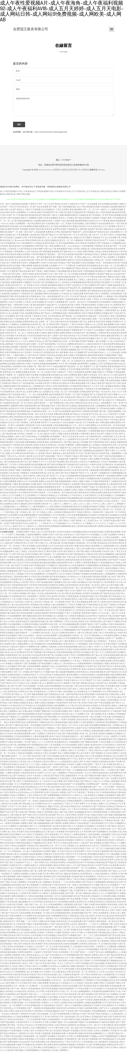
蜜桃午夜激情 (53, 333)
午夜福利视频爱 (34, 666)
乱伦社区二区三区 (36, 571)
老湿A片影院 (28, 381)
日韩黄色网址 (19, 389)
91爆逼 (30, 767)
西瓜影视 (9, 843)
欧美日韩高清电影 (54, 708)
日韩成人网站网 (37, 619)
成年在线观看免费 (20, 487)
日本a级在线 (13, 473)
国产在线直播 (14, 395)
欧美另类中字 (42, 557)
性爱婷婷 (102, 333)
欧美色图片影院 (43, 610)
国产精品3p (75, 414)
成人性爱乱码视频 (27, 860)
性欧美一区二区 (80, 636)
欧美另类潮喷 (32, 554)
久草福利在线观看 (57, 893)
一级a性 (37, 636)
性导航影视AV (35, 297)
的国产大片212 (45, 773)
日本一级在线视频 (49, 297)
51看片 (106, 958)
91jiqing (22, 1042)
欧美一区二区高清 (42, 781)
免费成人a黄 (49, 605)
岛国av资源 (120, 330)
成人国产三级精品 (108, 605)
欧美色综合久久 (114, 580)
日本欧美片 (52, 678)
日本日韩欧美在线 (18, 453)
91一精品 (108, 630)
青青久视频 (68, 355)
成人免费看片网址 (24, 790)
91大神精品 (37, 243)
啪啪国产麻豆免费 (71, 910)
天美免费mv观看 (39, 1000)
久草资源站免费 (20, 927)
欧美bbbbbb (96, 745)
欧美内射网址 (20, 330)
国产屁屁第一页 (108, 369)
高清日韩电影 (72, 451)
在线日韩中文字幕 (63, 650)
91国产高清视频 (82, 963)
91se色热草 (63, 717)
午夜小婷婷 (68, 812)
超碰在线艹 (93, 316)
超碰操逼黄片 (72, 776)
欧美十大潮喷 (74, 563)
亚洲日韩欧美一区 (93, 610)
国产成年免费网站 (79, 291)
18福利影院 (81, 266)
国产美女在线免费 (56, 417)
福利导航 (115, 336)
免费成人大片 (48, 1003)
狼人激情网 (25, 459)
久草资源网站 (21, 1008)
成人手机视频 (26, 630)
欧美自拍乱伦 (120, 630)
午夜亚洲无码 (51, 991)
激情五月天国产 (65, 285)
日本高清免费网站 (25, 627)
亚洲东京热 (97, 240)
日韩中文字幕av (56, 692)
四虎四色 (69, 818)
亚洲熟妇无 (83, 582)
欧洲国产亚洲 (42, 944)
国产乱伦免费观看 (63, 411)
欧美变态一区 (26, 207)
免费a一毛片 (97, 319)
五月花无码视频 (74, 369)
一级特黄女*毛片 (51, 919)
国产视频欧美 (120, 540)
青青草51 (45, 423)
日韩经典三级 (25, 899)
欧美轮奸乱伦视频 (66, 977)
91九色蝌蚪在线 (30, 916)
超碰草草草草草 (20, 809)
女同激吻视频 (76, 282)
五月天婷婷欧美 (21, 288)
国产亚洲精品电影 (38, 566)
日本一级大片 (6, 204)
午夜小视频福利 (77, 958)
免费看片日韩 (121, 476)
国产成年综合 (19, 554)
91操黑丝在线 (95, 557)
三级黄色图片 (82, 431)
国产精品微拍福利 (107, 1039)
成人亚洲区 (121, 311)
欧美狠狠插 (102, 358)
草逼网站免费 (22, 532)
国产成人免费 (37, 871)
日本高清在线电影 (49, 975)
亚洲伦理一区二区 (8, 910)
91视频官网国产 (111, 355)
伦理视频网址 (54, 580)
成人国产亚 (12, 686)
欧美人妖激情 (61, 1003)
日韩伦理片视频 (34, 840)
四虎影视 (116, 285)
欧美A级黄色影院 (75, 389)
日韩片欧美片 (99, 568)
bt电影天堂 (73, 961)
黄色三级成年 (47, 347)
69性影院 (4, 246)
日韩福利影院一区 (31, 1036)
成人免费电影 (45, 882)
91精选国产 (24, 347)
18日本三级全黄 (26, 456)
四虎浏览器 (43, 585)
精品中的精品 (59, 263)
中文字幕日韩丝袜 (111, 1003)
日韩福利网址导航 (32, 409)
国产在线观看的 (104, 479)
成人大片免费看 (77, 714)
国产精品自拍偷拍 (42, 381)
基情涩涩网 (54, 325)
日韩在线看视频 (64, 877)
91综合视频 (52, 997)
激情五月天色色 (74, 260)
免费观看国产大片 (44, 1028)
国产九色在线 (68, 1011)
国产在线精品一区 (48, 554)
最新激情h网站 (30, 406)
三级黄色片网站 (23, 375)
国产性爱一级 (72, 893)
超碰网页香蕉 (108, 991)
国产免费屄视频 (12, 669)
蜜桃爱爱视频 (81, 221)
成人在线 (11, 832)
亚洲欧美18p (42, 804)
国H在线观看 (43, 577)
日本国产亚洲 (101, 865)
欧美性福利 (16, 885)
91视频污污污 (12, 428)
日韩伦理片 (113, 414)
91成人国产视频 (86, 776)
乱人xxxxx (62, 431)
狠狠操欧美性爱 (59, 339)
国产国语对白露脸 (44, 538)
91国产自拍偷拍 (13, 218)
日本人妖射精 (28, 341)
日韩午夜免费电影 (47, 658)
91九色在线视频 (22, 400)
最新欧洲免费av (101, 1000)
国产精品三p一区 (19, 694)
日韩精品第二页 (82, 543)
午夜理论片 (79, 467)
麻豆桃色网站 (25, 484)
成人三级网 (63, 975)
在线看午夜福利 (18, 969)
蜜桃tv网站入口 (21, 355)
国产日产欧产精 (32, 798)
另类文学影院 (94, 644)
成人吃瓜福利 (116, 274)
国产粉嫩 (52, 420)
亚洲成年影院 (78, 877)
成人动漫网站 (6, 955)
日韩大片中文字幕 (59, 994)
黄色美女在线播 (90, 706)
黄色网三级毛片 (45, 453)
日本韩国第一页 (66, 952)
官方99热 (109, 823)
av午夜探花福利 (76, 386)
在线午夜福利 (120, 549)
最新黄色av (58, 453)
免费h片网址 (99, 983)
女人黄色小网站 (18, 849)
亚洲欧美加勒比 (14, 675)
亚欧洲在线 (108, 540)
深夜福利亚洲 (95, 437)
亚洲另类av (9, 1008)
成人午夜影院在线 (65, 571)
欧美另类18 (5, 574)
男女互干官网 (6, 1020)
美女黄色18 (64, 383)
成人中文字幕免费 (87, 423)
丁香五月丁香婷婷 (63, 456)
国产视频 (55, 481)
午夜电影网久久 (20, 252)
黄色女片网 (66, 972)
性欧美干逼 (35, 975)
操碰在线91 (9, 921)
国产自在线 (89, 353)
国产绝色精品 (72, 339)
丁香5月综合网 (76, 325)
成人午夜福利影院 (35, 851)
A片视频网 (78, 353)
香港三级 (98, 633)
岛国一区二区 (67, 361)
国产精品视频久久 (25, 930)
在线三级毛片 (87, 910)
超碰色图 (105, 851)
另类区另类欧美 (25, 350)
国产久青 (54, 535)
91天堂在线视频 (69, 745)
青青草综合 (56, 938)
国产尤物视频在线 (87, 451)
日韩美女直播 (32, 333)
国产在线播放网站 (78, 308)
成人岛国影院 (45, 392)
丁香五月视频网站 (41, 790)
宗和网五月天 (118, 322)
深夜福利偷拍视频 (8, 952)
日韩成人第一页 (100, 260)
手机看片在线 (23, 832)
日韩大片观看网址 (102, 294)
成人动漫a (91, 815)
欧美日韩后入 (70, 644)
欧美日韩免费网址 (77, 1003)
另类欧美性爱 (59, 675)
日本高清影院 (104, 706)
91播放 (15, 484)
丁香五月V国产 (6, 389)
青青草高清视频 (56, 613)
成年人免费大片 (76, 711)
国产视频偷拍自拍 (115, 961)
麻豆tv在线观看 (21, 854)
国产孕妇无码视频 (55, 465)
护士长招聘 (45, 972)
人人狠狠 (122, 952)
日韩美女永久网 (25, 692)
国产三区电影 (101, 439)
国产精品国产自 (97, 582)
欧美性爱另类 (103, 694)
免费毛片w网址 (7, 742)
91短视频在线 (91, 479)
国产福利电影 (47, 319)
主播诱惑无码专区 (119, 481)
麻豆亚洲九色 (33, 849)
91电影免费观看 (7, 790)
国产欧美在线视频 (113, 215)
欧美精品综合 (32, 787)
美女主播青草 (90, 285)
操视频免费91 (35, 263)
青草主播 (21, 666)
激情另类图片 (51, 280)
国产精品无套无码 (105, 397)
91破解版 (78, 770)
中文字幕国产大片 (89, 680)
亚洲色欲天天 (98, 238)
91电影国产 (14, 1014)
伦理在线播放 (78, 224)
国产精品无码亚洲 (115, 955)
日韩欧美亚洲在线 (96, 902)
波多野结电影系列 (13, 818)
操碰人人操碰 (118, 706)
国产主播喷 (104, 837)
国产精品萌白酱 (9, 434)
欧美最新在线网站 (21, 871)
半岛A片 (28, 574)
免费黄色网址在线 (30, 322)
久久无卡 (101, 613)
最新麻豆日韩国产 (90, 1020)
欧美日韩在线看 (8, 568)
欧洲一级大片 (29, 807)
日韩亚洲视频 (60, 759)
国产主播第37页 (108, 434)
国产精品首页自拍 (108, 594)
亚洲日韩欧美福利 (71, 938)
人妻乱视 (95, 257)
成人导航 (57, 538)
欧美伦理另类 (53, 484)
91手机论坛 (83, 462)
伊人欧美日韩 (10, 905)
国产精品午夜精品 (8, 1034)
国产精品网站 (88, 994)
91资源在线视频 (39, 364)
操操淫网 (53, 661)
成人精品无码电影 (8, 627)
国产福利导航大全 (21, 907)
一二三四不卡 (93, 924)
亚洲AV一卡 (105, 361)
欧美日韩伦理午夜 (80, 470)
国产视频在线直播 (89, 742)
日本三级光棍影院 (24, 243)
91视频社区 (52, 566)
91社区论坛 (62, 344)
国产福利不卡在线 (117, 560)
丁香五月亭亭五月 (72, 1042)
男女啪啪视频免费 (66, 608)
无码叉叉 (69, 963)
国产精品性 (56, 204)
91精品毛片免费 (16, 647)
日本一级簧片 (73, 885)
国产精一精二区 (42, 325)
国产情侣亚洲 (84, 896)
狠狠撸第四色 (50, 487)
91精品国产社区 (48, 409)
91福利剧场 (5, 282)
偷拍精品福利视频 (48, 563)
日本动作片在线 (38, 910)
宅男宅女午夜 (75, 703)
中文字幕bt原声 (33, 378)
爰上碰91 (56, 473)
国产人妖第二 (71, 302)
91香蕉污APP (71, 417)
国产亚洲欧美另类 (75, 930)
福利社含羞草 (68, 697)
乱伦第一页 (66, 341)
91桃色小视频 (77, 481)
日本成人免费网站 (19, 882)
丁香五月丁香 (99, 764)
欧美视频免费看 (48, 1008)
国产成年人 (54, 750)
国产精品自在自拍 (74, 837)
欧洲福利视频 (78, 913)
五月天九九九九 (26, 1048)
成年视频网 (27, 753)
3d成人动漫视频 (32, 540)
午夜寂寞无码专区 (29, 773)
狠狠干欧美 (42, 336)
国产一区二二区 (100, 787)
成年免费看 (73, 568)
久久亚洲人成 (28, 302)
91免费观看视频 (81, 1036)
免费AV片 (109, 731)
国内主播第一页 (33, 344)
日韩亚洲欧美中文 (67, 610)
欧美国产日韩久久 (60, 627)
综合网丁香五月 (29, 582)
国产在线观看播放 (37, 708)
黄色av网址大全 (84, 257)
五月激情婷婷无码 (17, 596)
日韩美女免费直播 (70, 434)
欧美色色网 (86, 560)
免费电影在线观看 (28, 291)
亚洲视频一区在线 (36, 686)
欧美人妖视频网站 (98, 406)
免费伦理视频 (59, 860)
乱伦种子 (65, 204)
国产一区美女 (35, 731)
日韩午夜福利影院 (117, 624)
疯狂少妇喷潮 (33, 411)
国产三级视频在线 (102, 473)
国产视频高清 (58, 257)
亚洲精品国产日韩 (115, 966)
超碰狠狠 (106, 835)
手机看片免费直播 (42, 1034)
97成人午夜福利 (15, 868)
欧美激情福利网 (85, 476)
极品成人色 (105, 378)
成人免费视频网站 (82, 991)
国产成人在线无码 (72, 448)
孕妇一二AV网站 (108, 770)
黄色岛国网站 (55, 246)
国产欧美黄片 (51, 532)
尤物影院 (16, 549)
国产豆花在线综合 (54, 955)
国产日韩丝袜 (99, 807)
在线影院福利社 (28, 750)
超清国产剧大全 (76, 277)
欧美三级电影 (110, 442)
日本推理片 (69, 378)
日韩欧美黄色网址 (67, 633)
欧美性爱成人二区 (21, 1020)
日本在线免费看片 (50, 636)
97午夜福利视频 (95, 268)
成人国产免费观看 (54, 622)
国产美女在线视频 (45, 282)
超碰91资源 (5, 333)
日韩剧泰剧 (10, 994)
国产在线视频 (71, 364)
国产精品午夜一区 (67, 235)
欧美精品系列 (84, 538)
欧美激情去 (74, 874)
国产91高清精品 (48, 224)
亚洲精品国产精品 (100, 1017)
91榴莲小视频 (112, 271)
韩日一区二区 (48, 238)
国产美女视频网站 (36, 358)
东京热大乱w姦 (102, 916)
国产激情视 (82, 683)
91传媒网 (101, 591)
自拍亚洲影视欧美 (98, 672)
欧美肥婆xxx (97, 546)
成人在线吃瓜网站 (30, 392)
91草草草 (33, 585)
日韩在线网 (93, 336)
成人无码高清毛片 (118, 341)
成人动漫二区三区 (59, 392)
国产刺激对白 (65, 484)
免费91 (3, 280)
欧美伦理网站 (76, 882)
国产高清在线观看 (25, 613)
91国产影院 (79, 952)
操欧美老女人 (100, 353)
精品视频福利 (66, 636)
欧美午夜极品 (73, 226)
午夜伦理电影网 (120, 297)
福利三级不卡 (80, 762)
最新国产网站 (65, 879)
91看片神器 (58, 1028)
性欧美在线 (62, 921)
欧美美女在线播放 (82, 652)
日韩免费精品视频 (55, 470)
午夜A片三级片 (101, 339)
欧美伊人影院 (85, 299)
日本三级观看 (121, 546)
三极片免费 (92, 891)
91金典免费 (5, 392)
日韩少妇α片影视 (119, 835)
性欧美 (60, 935)
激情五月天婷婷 (38, 941)
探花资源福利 (98, 823)
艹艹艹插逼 (33, 339)
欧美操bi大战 (116, 832)
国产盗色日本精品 (117, 949)
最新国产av (35, 949)
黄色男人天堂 (29, 1028)
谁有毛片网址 (49, 762)
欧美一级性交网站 (112, 588)
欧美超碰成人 (19, 879)
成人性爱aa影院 (94, 249)
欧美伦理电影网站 (14, 268)
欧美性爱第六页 (112, 582)
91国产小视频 (56, 434)
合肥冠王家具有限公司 (30, 29)
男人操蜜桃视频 (85, 288)
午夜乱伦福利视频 (36, 896)
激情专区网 (79, 767)
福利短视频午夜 (69, 896)
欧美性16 (4, 313)
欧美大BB (33, 288)
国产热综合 (46, 313)
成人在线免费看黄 (40, 395)
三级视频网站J (116, 453)
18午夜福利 (66, 599)
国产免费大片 (102, 467)
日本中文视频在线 (80, 400)
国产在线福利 (69, 465)
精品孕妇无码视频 (86, 339)
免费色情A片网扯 (23, 364)
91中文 (61, 364)
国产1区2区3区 (31, 868)
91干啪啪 (94, 481)
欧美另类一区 (56, 624)
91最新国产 (18, 664)
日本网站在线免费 (79, 274)
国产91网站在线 (16, 725)
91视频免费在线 (24, 467)
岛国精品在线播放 (36, 487)
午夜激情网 (96, 692)
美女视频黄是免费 (85, 602)
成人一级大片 (112, 613)
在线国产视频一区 (52, 969)
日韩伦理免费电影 (40, 899)
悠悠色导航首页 (23, 622)
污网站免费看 (26, 266)
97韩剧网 (88, 980)
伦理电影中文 (82, 1045)
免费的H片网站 (59, 829)
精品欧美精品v (43, 442)
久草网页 (49, 361)
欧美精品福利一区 (77, 540)
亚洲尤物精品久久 (51, 1048)
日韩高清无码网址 (58, 863)
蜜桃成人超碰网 (63, 490)
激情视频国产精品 (64, 249)
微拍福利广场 (82, 966)
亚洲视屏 (61, 832)
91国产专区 (86, 1014)
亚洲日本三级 (42, 818)
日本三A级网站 (10, 826)
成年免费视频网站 (62, 308)
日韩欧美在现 (13, 750)
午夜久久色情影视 (73, 613)
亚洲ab (40, 291)
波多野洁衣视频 (13, 266)
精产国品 (26, 397)
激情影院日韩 (121, 428)
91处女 (106, 305)
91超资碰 (73, 627)
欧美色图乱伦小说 (40, 350)
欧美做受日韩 (20, 257)
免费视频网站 (30, 442)
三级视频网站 (110, 574)
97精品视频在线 (106, 563)
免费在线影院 (115, 423)
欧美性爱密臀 (20, 411)
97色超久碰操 (21, 641)
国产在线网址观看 (103, 367)
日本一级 (117, 403)
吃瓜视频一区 (11, 784)
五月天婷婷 (80, 479)
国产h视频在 (11, 717)
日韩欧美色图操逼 (77, 616)
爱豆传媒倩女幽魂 (61, 277)
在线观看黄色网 (36, 473)
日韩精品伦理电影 (103, 669)
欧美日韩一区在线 (94, 689)
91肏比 (92, 439)
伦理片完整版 (87, 313)
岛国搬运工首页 (96, 364)
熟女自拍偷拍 (57, 355)
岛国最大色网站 (108, 448)
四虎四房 (29, 445)
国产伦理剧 (92, 397)
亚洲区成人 (53, 445)
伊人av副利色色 (56, 804)
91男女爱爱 (87, 764)
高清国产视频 (119, 616)
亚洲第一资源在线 (116, 787)
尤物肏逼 (53, 647)
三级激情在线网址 (112, 809)
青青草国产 (86, 369)
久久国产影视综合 (24, 249)
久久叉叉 (95, 386)
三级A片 (17, 437)
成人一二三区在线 (42, 994)
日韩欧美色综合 (81, 403)
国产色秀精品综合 (53, 694)
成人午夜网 (11, 263)
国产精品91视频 (79, 428)
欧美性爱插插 (107, 249)
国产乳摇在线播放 (13, 916)
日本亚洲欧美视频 (59, 711)
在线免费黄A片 (116, 232)
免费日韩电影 (88, 252)
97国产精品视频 (73, 263)
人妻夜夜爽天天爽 (65, 888)
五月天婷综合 (46, 675)
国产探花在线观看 (26, 961)
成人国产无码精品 (17, 776)
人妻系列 (49, 277)
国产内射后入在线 (115, 439)
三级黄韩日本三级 (25, 1034)
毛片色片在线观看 (84, 641)
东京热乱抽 (67, 686)
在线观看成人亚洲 (107, 913)
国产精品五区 (111, 863)
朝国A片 (68, 849)
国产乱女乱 (94, 414)
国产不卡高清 (86, 330)
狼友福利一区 (108, 888)
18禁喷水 (11, 977)
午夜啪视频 (112, 462)
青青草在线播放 (7, 633)
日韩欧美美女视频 (60, 389)
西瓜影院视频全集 (39, 465)
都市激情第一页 (104, 921)
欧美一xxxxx (67, 246)
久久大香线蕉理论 (64, 762)
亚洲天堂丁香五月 (96, 347)
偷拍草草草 (76, 411)
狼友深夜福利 (102, 874)
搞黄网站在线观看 (8, 364)
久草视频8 (8, 339)
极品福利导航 (46, 459)
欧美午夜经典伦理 (115, 602)
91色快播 (43, 285)
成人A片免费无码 (83, 697)
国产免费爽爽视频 (52, 795)
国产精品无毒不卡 (77, 997)
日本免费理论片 (55, 1000)
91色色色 (110, 989)
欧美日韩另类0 (41, 274)
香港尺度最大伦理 (55, 552)
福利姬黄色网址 (72, 299)
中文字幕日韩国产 (110, 644)
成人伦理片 (111, 910)
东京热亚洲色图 (49, 490)
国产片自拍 (114, 313)
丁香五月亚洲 (78, 879)
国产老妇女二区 (64, 725)
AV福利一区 (64, 809)
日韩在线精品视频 (112, 655)
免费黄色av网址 (7, 417)
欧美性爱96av (23, 910)
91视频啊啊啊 (40, 580)
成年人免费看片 (39, 734)
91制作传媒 (109, 330)
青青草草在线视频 (8, 636)
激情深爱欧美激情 (96, 355)
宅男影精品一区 (18, 851)
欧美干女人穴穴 (28, 764)
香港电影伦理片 (7, 319)
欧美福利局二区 (77, 975)
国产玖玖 (24, 462)
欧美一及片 (11, 451)
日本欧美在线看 (49, 428)
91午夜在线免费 (106, 344)
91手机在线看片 (83, 989)
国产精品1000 (8, 400)
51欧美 (97, 263)
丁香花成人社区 (93, 793)
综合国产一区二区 (44, 947)
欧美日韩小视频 (57, 448)
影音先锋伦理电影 (9, 837)
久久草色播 (37, 1025)
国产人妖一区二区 (38, 905)
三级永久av (97, 781)
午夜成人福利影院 (40, 680)
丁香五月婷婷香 (66, 731)
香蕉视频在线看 (59, 1034)
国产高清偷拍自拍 (88, 1028)
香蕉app (17, 582)
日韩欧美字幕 (42, 1031)
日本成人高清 (31, 966)
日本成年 (9, 734)
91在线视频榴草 (14, 616)
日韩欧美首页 (111, 902)
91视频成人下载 (51, 358)
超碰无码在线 (61, 409)
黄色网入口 (102, 947)
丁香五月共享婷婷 (79, 809)
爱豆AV (50, 913)
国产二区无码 (10, 465)
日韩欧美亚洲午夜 (84, 608)
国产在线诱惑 (52, 431)
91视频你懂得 (74, 311)
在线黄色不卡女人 (23, 863)
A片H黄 (91, 773)
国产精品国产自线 (25, 994)
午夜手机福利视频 (8, 779)
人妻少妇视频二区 (102, 341)
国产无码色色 (64, 358)
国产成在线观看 (20, 414)
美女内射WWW (22, 605)
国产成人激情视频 (35, 294)
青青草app (4, 745)
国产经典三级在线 (23, 316)
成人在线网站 (104, 680)
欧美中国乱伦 (13, 764)
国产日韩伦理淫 (7, 490)
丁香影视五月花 (91, 389)
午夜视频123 (58, 378)
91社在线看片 (98, 989)
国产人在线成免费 (37, 232)
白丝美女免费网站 (50, 218)
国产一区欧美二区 (100, 697)
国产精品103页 (58, 776)
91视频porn (95, 1036)
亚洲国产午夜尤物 (103, 717)
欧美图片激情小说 (103, 776)
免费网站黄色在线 (75, 344)
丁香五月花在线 (71, 622)
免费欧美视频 (21, 372)
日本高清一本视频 (94, 840)
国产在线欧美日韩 (26, 944)
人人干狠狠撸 (40, 748)
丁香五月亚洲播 (28, 546)
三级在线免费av (94, 835)
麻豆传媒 (115, 849)
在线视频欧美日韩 (83, 812)
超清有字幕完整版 (15, 1050)
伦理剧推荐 (93, 400)
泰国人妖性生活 (118, 680)
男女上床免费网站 (106, 997)
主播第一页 (43, 322)
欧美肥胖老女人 (88, 874)
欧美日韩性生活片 (79, 397)
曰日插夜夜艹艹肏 (117, 885)
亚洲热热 (109, 963)
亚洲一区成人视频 (32, 319)
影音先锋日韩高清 (113, 798)
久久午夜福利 (78, 826)
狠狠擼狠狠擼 (65, 481)
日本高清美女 (109, 745)
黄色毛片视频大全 (24, 568)
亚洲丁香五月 (54, 843)
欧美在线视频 (16, 322)
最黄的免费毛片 (34, 779)
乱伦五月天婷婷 (46, 414)
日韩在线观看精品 (24, 361)
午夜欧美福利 (115, 812)
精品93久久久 (16, 341)
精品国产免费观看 (71, 330)
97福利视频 (117, 801)
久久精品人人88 (100, 938)
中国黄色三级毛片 (60, 540)
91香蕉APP (33, 204)
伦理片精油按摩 (41, 846)
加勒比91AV (22, 481)
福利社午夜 (6, 549)
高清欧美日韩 (23, 652)
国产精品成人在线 (84, 297)
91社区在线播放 (49, 935)
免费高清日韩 (113, 1045)
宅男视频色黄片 (53, 907)
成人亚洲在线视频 (19, 731)
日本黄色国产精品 (21, 619)
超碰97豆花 (82, 728)
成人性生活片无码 (21, 563)
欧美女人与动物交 (66, 218)
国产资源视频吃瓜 (101, 832)
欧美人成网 (55, 790)
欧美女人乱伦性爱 (88, 941)
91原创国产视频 (102, 274)
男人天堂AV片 (47, 650)
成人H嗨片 (72, 582)
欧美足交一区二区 (65, 240)
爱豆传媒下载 (86, 456)
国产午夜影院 (89, 921)
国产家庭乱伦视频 (17, 703)
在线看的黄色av (7, 1017)
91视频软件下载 (65, 891)
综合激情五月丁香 (39, 1017)
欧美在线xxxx (25, 793)
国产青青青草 (98, 476)
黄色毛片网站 (118, 921)
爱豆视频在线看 (30, 616)
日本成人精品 (115, 697)
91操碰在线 (83, 215)
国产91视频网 (70, 935)
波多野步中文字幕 (16, 409)
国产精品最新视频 (26, 714)
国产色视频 (55, 403)
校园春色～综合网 (97, 868)
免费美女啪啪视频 (105, 927)
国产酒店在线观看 (119, 759)
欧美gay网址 (57, 638)
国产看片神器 (83, 552)
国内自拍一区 (95, 944)
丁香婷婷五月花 (88, 661)
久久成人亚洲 (66, 400)
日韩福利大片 (97, 896)
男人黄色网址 (104, 941)
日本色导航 (36, 935)
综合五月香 (9, 260)
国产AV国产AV (9, 215)
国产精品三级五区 (116, 826)
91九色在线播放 (95, 756)
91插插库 (95, 218)
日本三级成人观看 (93, 383)
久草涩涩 (70, 327)
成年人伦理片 (60, 451)
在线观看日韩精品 (45, 706)
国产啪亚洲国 (8, 411)
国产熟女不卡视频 (113, 720)
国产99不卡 (47, 367)
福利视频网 (60, 706)
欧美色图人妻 (16, 226)
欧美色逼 (88, 1034)
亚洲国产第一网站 (34, 367)
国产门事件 (84, 905)
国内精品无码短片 (92, 254)
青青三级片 (30, 1031)
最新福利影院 (84, 406)
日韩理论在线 (17, 588)
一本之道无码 (108, 610)
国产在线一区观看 (109, 779)
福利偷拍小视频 (117, 204)
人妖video (80, 949)
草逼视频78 (74, 322)
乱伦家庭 (8, 235)
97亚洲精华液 (22, 215)
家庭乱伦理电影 (23, 254)
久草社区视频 (105, 742)
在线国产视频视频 (33, 689)
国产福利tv (86, 781)
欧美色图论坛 (99, 271)
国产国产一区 (116, 246)
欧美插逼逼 (104, 566)
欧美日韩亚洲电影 (87, 694)
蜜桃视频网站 (52, 364)
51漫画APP (61, 372)
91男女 (37, 260)
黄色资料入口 (32, 453)
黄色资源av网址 (22, 577)
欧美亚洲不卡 (98, 736)
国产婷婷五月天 (15, 383)
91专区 (33, 577)
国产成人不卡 (97, 652)
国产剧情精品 (89, 212)
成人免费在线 (57, 330)
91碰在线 (118, 229)
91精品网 (42, 678)
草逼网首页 (92, 243)
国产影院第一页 (69, 316)
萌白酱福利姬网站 (117, 969)
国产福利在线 (65, 252)
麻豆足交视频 (7, 919)
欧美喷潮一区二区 (65, 467)
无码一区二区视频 (21, 672)
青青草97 (82, 815)
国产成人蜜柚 (62, 874)
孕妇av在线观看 (18, 846)
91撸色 (44, 893)
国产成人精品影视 (13, 610)
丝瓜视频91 (90, 826)
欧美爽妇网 (74, 717)
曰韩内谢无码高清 (21, 975)
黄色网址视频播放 (69, 350)
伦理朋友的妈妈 (110, 364)
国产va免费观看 (57, 302)
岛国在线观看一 (92, 658)
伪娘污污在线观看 (45, 812)
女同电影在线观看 (73, 487)
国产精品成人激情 (44, 961)
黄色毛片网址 (51, 619)
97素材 (7, 1036)
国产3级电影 (30, 812)
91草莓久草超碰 (80, 249)
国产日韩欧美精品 (91, 605)
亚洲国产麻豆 (90, 930)
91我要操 (9, 358)
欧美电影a (82, 1025)
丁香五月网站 (80, 378)
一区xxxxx (4, 224)
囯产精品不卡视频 (111, 622)
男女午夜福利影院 (96, 442)
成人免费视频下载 (57, 557)
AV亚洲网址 (10, 316)
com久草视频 (6, 664)
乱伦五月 (12, 423)
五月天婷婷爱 (59, 347)
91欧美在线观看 (87, 675)
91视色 (77, 305)
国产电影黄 (85, 955)
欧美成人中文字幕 (36, 991)
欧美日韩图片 (113, 753)
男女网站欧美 (55, 739)
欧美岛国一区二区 (35, 372)
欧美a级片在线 (99, 977)
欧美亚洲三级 (75, 994)
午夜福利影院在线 (19, 585)
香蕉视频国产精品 (38, 397)
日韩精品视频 (84, 907)
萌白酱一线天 (33, 414)
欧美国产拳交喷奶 (102, 282)
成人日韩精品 (94, 445)
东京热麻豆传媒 (113, 686)
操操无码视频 (55, 395)
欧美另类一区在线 (47, 868)
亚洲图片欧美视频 (25, 748)
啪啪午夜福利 (7, 854)
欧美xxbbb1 (10, 652)
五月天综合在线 (56, 546)
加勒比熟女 (109, 229)
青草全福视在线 (21, 297)
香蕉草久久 (94, 972)
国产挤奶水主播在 (73, 1020)
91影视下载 (99, 910)
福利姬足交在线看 (46, 369)
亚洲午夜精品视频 (77, 383)
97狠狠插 (85, 411)
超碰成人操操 (106, 254)
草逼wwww (28, 439)
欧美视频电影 (6, 484)
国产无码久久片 (106, 879)
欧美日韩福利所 (10, 608)
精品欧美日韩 (105, 543)
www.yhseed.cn (45, 170)
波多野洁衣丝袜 (58, 596)
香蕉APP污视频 (20, 339)
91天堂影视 (40, 451)
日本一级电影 (38, 361)
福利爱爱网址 (83, 364)
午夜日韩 (104, 949)
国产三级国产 (53, 336)
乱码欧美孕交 (82, 316)
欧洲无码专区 (61, 689)
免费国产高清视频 (101, 459)
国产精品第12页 (109, 383)
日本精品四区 (21, 991)
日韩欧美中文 (32, 829)
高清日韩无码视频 (104, 322)
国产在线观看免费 (62, 1014)
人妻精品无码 (29, 770)
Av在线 (121, 907)
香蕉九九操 (77, 599)
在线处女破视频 (47, 703)
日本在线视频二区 (44, 1014)
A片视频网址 (112, 977)
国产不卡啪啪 (29, 818)
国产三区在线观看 (53, 745)
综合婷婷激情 (41, 560)
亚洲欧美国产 (75, 821)
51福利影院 (99, 722)
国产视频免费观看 (36, 694)
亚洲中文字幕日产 (86, 759)
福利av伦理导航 (110, 627)
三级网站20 (116, 930)
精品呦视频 (113, 467)
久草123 (3, 431)
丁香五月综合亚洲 (81, 686)
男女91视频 (99, 381)
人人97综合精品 (113, 353)
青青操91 (70, 479)
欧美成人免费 (33, 703)
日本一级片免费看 (93, 714)
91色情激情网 (87, 246)
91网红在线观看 (63, 868)
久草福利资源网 (19, 308)
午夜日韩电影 (101, 599)
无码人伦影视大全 (17, 829)
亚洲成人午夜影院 (46, 933)
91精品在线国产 (65, 784)
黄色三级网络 (11, 1000)
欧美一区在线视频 (33, 725)
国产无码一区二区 (86, 700)
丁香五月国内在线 (50, 731)
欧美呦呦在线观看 (67, 902)
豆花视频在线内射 (31, 739)
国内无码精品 (94, 650)
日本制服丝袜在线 (42, 638)
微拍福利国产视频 (69, 232)
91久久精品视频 (112, 854)
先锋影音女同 (15, 865)
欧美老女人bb (96, 280)
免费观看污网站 (17, 406)
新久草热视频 (101, 596)
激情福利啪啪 (72, 647)
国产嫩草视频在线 (24, 479)
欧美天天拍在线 (51, 793)
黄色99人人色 (80, 795)
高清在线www (70, 664)
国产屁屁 (41, 235)
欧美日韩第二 (90, 947)
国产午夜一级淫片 (19, 989)
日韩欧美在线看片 (110, 944)
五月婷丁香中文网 (35, 543)
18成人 (85, 821)
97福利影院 (28, 781)
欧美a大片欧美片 (56, 818)
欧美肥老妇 (19, 417)
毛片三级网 (20, 840)
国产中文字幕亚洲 (76, 793)
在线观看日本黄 (19, 367)
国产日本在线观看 (51, 756)
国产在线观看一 (98, 571)
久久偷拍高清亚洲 (91, 344)
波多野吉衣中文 (49, 725)
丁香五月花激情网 (75, 372)
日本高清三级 (107, 552)
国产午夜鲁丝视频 (12, 557)
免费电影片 (99, 311)
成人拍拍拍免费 (76, 294)
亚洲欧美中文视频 (34, 490)
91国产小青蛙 (65, 291)
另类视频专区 (66, 919)
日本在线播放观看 (8, 1045)
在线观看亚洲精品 (32, 313)
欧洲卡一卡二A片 (19, 756)
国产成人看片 (15, 781)
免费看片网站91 (70, 823)
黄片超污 (51, 832)
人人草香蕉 (40, 280)
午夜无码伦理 (59, 885)
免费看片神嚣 (29, 610)
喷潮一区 (34, 369)
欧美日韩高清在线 (42, 930)
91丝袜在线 (54, 423)
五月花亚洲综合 (55, 316)
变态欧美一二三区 (60, 882)
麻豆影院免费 (69, 453)
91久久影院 (77, 252)
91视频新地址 (94, 462)
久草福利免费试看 (41, 439)
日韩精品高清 (114, 358)
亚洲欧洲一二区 (37, 986)
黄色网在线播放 (9, 467)
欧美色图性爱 (79, 566)
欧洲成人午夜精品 (57, 288)
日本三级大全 (104, 375)
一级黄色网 (17, 305)
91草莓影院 (7, 252)
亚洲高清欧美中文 (8, 924)
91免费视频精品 (117, 473)
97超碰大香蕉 (106, 218)
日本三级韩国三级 (34, 683)
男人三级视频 (18, 574)
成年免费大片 (12, 983)
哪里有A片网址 (14, 397)
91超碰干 (29, 588)
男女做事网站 (78, 708)
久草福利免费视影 (91, 490)
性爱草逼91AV (8, 372)
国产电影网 (56, 823)
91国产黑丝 (5, 683)
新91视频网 (67, 268)
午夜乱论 (72, 773)
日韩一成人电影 (72, 1028)
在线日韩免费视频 (53, 686)
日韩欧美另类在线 (59, 568)
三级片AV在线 (40, 963)
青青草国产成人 (42, 246)
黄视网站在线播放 (101, 313)
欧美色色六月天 (100, 226)
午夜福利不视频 (116, 1000)
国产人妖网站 (101, 624)
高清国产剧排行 (87, 624)
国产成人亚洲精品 (55, 655)
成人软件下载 (114, 577)
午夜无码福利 (17, 540)
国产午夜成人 (38, 271)
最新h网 (82, 924)
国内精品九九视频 (49, 608)
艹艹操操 (26, 268)
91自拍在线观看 (103, 224)
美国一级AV (24, 232)
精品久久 (58, 664)
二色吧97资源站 (27, 274)
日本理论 (20, 434)
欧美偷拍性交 (61, 742)
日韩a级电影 (17, 420)
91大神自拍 (32, 212)
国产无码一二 (8, 355)
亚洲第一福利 (23, 905)
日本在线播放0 (12, 630)
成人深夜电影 (81, 229)
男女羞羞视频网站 (75, 980)
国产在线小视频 (110, 395)
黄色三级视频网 (18, 720)
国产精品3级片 (45, 215)
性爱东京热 (64, 322)
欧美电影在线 (57, 375)
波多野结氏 (12, 692)
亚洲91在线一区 (108, 829)
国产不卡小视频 (72, 347)
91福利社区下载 (104, 616)
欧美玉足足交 (6, 972)
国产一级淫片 (53, 767)
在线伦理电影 (42, 546)
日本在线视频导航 (72, 638)
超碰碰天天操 (21, 238)
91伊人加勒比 (91, 358)
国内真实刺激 (24, 608)
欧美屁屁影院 (96, 678)
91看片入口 (114, 451)
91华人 (51, 274)
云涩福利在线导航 (66, 305)
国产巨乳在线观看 (66, 254)
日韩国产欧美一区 (25, 638)
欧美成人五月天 (101, 969)
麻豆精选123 (81, 756)
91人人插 (106, 1034)
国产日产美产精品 (85, 350)
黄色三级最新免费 (61, 459)
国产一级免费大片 (46, 308)
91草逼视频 (110, 476)
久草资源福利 (113, 1011)
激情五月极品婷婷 (75, 212)
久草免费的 (28, 580)
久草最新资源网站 (100, 560)
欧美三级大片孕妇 (42, 938)
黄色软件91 (22, 327)
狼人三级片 (112, 487)
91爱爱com (88, 325)
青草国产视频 (13, 980)
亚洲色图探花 (118, 717)
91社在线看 (76, 420)
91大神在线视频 (86, 722)
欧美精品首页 (113, 882)
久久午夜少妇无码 (74, 706)
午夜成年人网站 (86, 459)
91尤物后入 (30, 947)
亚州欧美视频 (68, 543)
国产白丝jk (119, 963)
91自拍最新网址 (28, 246)
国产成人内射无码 (59, 212)
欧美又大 (57, 282)
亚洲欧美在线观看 (65, 280)
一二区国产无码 (93, 952)
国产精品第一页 (45, 958)
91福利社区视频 (107, 1022)
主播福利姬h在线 (27, 325)
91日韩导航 (37, 902)
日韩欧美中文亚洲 (51, 854)
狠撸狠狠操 (12, 571)
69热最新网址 (93, 428)
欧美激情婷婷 (17, 700)
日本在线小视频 (54, 697)
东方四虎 (101, 1028)
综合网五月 (102, 826)
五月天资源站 (66, 574)
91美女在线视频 (87, 263)
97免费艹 (57, 361)
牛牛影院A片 (55, 381)
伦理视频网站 (111, 350)
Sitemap (101, 170)
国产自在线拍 (85, 986)
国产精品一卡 (9, 997)
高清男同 (122, 487)
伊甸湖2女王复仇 (41, 753)
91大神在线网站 (68, 969)
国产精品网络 (59, 462)
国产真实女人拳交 (13, 1028)
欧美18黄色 (85, 546)
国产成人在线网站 (107, 257)
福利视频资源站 (70, 207)
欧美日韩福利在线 (33, 591)
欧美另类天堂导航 (19, 708)
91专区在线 (32, 336)
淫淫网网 (103, 308)
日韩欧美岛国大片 (31, 675)
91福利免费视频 (9, 481)
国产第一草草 (91, 913)
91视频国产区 (87, 860)
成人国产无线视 (64, 397)
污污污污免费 (120, 389)
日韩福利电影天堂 (36, 891)
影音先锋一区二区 (80, 972)
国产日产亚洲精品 (14, 280)
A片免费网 (29, 647)
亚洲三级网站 (41, 647)
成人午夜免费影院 (100, 907)
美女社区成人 (94, 403)
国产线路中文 (70, 552)
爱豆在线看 (111, 333)
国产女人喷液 (100, 602)
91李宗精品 (114, 420)
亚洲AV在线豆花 (40, 445)
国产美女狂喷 (114, 935)
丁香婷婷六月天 (68, 580)
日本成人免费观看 (44, 857)
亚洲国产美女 (56, 753)
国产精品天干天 (52, 235)
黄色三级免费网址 (118, 316)
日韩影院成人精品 (77, 916)
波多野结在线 (115, 490)
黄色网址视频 (110, 896)
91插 (76, 423)
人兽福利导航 (107, 437)
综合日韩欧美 (81, 243)
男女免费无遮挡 (51, 1045)
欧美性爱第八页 (115, 700)
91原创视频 (45, 448)
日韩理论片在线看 (107, 818)
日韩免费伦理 (15, 580)
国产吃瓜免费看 (74, 899)
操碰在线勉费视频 (94, 1003)
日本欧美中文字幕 (41, 1022)
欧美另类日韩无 (68, 756)
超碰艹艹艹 (51, 669)
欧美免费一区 (11, 899)
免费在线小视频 (104, 277)
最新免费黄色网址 (119, 675)
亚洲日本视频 (93, 308)
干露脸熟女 (24, 473)
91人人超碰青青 (69, 439)
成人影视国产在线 (115, 308)
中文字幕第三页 (117, 282)
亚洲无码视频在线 (12, 353)
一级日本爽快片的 (41, 863)
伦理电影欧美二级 (73, 1039)
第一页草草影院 (100, 417)
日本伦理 (119, 972)
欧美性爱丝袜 (72, 585)
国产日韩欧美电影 (115, 260)
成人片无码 (25, 431)
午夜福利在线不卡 (24, 1022)
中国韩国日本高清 (101, 246)
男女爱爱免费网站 (50, 809)
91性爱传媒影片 (16, 1031)
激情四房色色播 (73, 560)
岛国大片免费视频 (17, 224)
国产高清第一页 (68, 395)
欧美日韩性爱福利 (61, 386)
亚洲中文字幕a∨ (92, 829)
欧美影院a (120, 571)
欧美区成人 (55, 983)
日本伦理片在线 (36, 400)
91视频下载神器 (62, 933)
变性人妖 (8, 210)
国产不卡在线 (108, 240)
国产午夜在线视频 (103, 703)
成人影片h (81, 302)
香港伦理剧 (89, 294)
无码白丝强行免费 (107, 428)
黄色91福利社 (29, 476)
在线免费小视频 (118, 361)
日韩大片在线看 (15, 302)
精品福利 (120, 417)
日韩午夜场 (121, 383)
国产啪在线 (45, 540)
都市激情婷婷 (39, 305)
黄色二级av (26, 661)
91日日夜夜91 (8, 238)
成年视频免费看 (26, 938)
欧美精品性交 (113, 252)
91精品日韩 (96, 888)
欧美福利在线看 (96, 532)
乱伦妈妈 (116, 877)
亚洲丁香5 (71, 602)
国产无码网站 (22, 423)
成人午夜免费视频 (20, 235)
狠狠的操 (100, 863)
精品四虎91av (65, 566)
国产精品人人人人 (36, 742)
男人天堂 (112, 392)
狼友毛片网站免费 (101, 986)
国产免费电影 (36, 652)
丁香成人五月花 (99, 299)
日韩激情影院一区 (56, 1020)
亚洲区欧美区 (15, 963)
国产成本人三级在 (77, 689)
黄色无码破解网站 (107, 554)
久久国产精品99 (80, 535)
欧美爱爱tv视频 (90, 372)
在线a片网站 (9, 1011)
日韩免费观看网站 (55, 644)
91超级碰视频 (85, 568)
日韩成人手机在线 (84, 983)
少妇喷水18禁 (50, 372)
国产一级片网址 (56, 927)
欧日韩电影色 (50, 652)
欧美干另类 (70, 655)
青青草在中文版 (54, 734)
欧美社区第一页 (108, 425)
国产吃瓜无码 (48, 591)
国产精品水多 (93, 453)
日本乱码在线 (63, 669)
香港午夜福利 (99, 734)
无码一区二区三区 (95, 849)
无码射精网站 (98, 288)
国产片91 (55, 311)
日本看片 (82, 750)
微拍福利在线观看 (20, 204)
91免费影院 (16, 857)
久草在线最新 (73, 392)
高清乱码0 (20, 299)
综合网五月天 (78, 285)
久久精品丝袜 (46, 829)
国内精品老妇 (105, 933)
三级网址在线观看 (20, 874)
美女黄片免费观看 (66, 445)
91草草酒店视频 (34, 238)
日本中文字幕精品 (82, 731)
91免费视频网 (99, 882)
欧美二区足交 (52, 633)
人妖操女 (64, 1048)
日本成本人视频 (96, 804)
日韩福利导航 (35, 1003)
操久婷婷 (63, 311)
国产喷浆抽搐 (43, 406)
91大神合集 (64, 294)
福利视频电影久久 (106, 389)
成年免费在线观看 (104, 661)
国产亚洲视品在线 (12, 462)
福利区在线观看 (114, 591)
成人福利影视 (101, 1042)
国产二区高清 (29, 420)
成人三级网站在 (12, 325)
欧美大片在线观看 (8, 666)
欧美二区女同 (119, 445)
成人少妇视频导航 (51, 291)
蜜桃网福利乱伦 (96, 821)
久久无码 (49, 462)
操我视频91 (61, 605)
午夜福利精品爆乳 (41, 924)
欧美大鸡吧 (18, 439)
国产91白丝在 (23, 935)
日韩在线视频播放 (43, 980)
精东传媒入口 (8, 240)
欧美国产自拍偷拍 (44, 714)
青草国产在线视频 (20, 229)
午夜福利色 (45, 1050)
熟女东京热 (115, 980)
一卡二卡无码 (116, 837)
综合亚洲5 (32, 678)
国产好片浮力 (64, 297)
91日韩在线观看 (24, 465)
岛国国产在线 (56, 439)
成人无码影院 (99, 641)
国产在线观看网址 (12, 821)
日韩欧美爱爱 (110, 311)
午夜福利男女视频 (75, 1034)
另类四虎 (88, 240)
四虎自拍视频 (46, 865)
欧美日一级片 (63, 1006)
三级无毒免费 (35, 423)
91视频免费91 (112, 893)
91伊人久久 (21, 891)
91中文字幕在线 (90, 277)
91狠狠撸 (71, 229)
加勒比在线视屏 (41, 417)
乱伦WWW (91, 616)
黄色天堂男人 (22, 263)
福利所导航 (104, 453)
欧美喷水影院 (76, 271)
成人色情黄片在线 (16, 313)
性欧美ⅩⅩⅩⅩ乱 (86, 226)
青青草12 (36, 893)
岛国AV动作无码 (110, 268)
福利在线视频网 (71, 944)
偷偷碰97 (17, 955)
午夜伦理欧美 (107, 1025)
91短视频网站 (44, 437)
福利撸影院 (52, 285)
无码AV (97, 857)
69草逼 (30, 846)
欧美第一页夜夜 (53, 221)
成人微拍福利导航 (114, 484)
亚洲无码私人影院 (116, 905)
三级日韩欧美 (46, 378)
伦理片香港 (35, 459)
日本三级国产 (77, 591)
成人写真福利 (8, 330)
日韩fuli (61, 647)
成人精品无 (45, 434)
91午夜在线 (36, 467)
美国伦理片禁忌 (117, 664)
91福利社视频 (105, 336)
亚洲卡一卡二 (26, 395)
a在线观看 (29, 560)
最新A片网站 (6, 619)
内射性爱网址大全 (93, 425)
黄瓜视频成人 (92, 333)
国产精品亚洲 (35, 347)
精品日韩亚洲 (100, 860)
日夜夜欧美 (29, 311)
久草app (76, 661)
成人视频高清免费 (8, 386)
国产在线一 (31, 257)
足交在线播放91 (48, 210)
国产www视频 (42, 420)
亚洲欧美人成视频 (96, 795)
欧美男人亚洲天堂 (116, 860)
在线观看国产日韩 (35, 919)
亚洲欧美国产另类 (39, 484)
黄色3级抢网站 (76, 210)
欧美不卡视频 (42, 750)
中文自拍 (44, 927)
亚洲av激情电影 (7, 344)
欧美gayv (77, 246)
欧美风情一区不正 (53, 896)
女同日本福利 (120, 924)
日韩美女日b (9, 891)
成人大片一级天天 (77, 425)
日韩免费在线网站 (112, 636)
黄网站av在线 (44, 481)
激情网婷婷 (21, 451)
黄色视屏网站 (96, 327)
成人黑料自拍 (117, 378)
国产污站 (9, 913)
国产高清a (87, 882)
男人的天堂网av (84, 1017)
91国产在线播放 (82, 395)
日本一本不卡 (55, 846)
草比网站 (38, 1048)
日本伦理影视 (107, 1006)
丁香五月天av (12, 456)
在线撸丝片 (15, 294)
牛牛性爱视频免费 (71, 955)
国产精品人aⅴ (115, 871)
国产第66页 (34, 355)
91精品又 (75, 456)
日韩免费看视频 (98, 1011)
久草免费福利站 (25, 784)
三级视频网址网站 (82, 888)
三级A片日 (39, 588)
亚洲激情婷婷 (11, 655)
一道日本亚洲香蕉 (33, 224)
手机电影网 (33, 882)
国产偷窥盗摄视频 (22, 221)
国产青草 (79, 818)
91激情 (87, 481)
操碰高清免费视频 (13, 277)
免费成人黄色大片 (69, 750)
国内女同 (4, 829)
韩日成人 (111, 417)
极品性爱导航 (88, 282)
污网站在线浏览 (12, 680)
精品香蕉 (108, 291)
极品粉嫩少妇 (25, 902)
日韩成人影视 (100, 252)
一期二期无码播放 (94, 708)
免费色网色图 (98, 731)
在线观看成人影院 (102, 638)
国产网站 (10, 297)
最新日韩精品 (50, 271)
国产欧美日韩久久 (52, 871)
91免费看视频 (94, 431)
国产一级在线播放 (54, 910)
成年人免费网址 (11, 711)
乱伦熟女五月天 (94, 221)
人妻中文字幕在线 (84, 633)
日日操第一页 (108, 280)
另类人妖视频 (106, 386)
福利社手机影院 (58, 837)
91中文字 (42, 697)
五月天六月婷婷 (16, 798)
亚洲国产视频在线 (42, 711)
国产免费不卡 (82, 804)
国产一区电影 (25, 650)
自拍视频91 (54, 266)
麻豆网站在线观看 (10, 347)
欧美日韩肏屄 (79, 849)
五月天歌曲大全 (29, 706)
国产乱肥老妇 (72, 406)
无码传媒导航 (28, 383)
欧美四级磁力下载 (9, 944)
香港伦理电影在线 (33, 240)
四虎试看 (30, 260)
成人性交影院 (56, 1031)
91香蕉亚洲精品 (78, 358)
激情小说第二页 (59, 930)
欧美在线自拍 (102, 773)
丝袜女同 (121, 364)
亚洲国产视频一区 (52, 851)
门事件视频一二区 (23, 921)
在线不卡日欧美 (22, 566)
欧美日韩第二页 (87, 585)
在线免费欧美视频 (30, 226)
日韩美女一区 (84, 627)
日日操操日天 (110, 608)
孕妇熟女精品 (96, 622)
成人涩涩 (7, 658)
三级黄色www (73, 860)
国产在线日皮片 (82, 465)
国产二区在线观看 (89, 204)
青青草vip (13, 793)
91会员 (28, 1025)
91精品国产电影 (119, 711)
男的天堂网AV (71, 319)
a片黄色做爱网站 (55, 905)
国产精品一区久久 (56, 963)
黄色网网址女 (112, 299)
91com (121, 395)
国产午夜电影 (91, 767)
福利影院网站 (61, 260)
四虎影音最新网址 (81, 790)
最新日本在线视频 (48, 479)
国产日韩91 (109, 235)
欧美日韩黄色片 (88, 420)
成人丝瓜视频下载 (112, 238)
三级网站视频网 (81, 445)
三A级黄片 (37, 952)
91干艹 (54, 610)
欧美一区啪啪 (113, 725)
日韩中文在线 (47, 263)
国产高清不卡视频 (104, 285)
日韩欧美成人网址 (116, 1042)
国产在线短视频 (48, 456)
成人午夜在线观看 (85, 207)
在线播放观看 (45, 375)
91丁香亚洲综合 (104, 846)
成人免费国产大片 (87, 367)
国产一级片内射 (118, 224)
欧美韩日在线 (44, 916)
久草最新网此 (77, 1006)
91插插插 (6, 403)
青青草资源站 (58, 849)
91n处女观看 (57, 781)
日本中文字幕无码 (34, 330)
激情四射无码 (63, 554)
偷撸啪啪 (97, 1034)
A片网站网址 (84, 434)
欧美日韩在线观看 (62, 947)
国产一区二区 (89, 210)
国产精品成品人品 (117, 596)
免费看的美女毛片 (61, 958)
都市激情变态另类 (86, 381)
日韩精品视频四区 (75, 801)
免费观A (63, 793)
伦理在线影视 (22, 386)
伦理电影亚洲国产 (57, 299)
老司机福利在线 (56, 944)
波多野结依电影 (59, 229)
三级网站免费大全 (31, 865)
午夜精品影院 (92, 933)
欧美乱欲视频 (52, 327)
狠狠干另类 (51, 571)
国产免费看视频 (93, 378)
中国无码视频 (94, 779)
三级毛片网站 (70, 815)
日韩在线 (12, 249)
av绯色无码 (5, 720)
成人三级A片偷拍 (49, 977)
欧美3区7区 (91, 997)
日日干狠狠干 (85, 961)
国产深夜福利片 (109, 748)
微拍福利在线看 (38, 622)
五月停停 (110, 571)
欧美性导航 (54, 630)
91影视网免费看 (83, 655)
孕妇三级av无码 (67, 403)
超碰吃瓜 (62, 327)
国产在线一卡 (10, 748)
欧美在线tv (29, 417)
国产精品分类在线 (80, 268)
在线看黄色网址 (92, 1008)
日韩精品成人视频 (44, 807)
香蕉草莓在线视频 (57, 899)
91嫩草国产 (74, 459)
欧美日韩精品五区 (73, 807)
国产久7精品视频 (17, 535)
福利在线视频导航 (49, 467)
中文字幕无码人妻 (83, 235)
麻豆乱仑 (83, 647)
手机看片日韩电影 (50, 720)
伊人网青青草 (116, 305)
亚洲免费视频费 (49, 840)
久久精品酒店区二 (118, 1014)
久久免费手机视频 (115, 210)
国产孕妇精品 (25, 1000)
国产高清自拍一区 (85, 417)
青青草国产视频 (89, 613)
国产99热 (27, 815)
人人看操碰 (108, 297)
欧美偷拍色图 (97, 574)
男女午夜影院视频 (57, 764)
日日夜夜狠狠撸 (112, 728)
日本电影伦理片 (79, 333)
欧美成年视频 (92, 484)
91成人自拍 (98, 608)
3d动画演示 (87, 807)
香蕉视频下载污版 (98, 411)
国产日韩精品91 (104, 243)
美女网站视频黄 (115, 456)
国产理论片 (107, 549)
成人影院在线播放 (49, 240)
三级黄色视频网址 (114, 411)
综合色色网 (16, 1036)
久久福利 (114, 375)
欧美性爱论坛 (83, 672)
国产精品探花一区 (71, 367)
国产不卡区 (72, 759)
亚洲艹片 (8, 554)
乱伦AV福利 (98, 798)
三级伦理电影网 (100, 935)
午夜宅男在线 (20, 336)
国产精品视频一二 (42, 627)
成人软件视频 (8, 336)
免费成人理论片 (99, 955)
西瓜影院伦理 (11, 938)
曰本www (117, 846)
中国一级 (9, 566)
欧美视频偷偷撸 (33, 977)
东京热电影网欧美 (69, 907)
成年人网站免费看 (41, 983)
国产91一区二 (35, 809)
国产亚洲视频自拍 (35, 745)
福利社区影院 (59, 865)
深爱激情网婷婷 (85, 664)
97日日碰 (55, 972)
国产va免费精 (110, 535)
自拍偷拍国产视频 (75, 1022)
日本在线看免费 (75, 921)
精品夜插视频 (36, 854)
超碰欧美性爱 (115, 938)
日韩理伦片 (79, 840)
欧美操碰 (54, 442)
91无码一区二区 (66, 991)
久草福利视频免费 (84, 787)
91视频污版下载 (51, 672)
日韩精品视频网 (115, 599)
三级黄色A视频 (28, 549)
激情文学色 (95, 434)
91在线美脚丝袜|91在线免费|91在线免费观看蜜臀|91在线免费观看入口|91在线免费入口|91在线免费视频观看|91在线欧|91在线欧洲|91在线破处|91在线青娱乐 (63, 515)
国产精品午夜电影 (100, 1014)
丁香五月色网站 (62, 210)
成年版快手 (7, 445)
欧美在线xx (12, 1048)
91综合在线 (21, 759)
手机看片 (115, 1031)
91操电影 (29, 434)
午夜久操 (70, 557)
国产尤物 (5, 882)
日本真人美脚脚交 (101, 1031)
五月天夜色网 (85, 832)
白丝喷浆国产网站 (39, 1020)
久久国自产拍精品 (8, 299)
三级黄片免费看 (54, 770)
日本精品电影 (86, 857)
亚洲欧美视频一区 (19, 1003)
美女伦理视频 (104, 204)
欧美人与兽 (28, 963)
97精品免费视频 (22, 1017)
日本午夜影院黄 (51, 835)
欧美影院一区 (21, 958)
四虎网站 (36, 650)
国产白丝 (31, 1042)
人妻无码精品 (90, 224)
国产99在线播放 (103, 759)
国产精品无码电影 (83, 218)
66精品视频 (58, 367)
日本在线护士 (104, 316)
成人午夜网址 (60, 369)
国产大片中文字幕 (42, 311)
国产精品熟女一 (50, 254)
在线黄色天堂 (40, 784)
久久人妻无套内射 (53, 543)
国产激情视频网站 (62, 238)
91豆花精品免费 (20, 888)
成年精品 (9, 991)
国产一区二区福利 (64, 224)
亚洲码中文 (5, 599)
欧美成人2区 (93, 683)
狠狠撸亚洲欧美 (71, 215)
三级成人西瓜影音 (42, 837)
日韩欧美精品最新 (23, 843)
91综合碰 (84, 414)
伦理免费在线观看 (106, 891)
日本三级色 (26, 680)
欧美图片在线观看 (101, 207)
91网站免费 (75, 619)
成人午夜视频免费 (70, 476)
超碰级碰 (21, 779)
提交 (19, 125)
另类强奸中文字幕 (65, 1036)
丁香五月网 (54, 322)
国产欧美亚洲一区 (27, 538)
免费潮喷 (91, 274)
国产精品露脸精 (28, 557)
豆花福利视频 (32, 389)
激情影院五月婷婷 (92, 1006)
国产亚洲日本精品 (72, 781)
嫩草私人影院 (84, 871)
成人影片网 (63, 594)
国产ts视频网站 (20, 358)
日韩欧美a (75, 1014)
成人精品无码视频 (58, 226)
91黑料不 (85, 448)
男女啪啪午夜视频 (12, 291)
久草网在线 (71, 266)
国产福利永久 (19, 210)
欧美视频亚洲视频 (98, 725)
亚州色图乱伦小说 (42, 302)
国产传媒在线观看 (71, 734)
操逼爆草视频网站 (67, 672)
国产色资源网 (83, 630)
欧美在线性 (14, 661)
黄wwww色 (20, 240)
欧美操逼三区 (103, 930)
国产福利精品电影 (45, 582)
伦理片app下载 (49, 249)
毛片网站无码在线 (8, 935)
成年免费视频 (20, 490)
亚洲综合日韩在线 (61, 714)
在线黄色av (12, 650)
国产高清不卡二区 (54, 476)
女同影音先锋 (79, 919)
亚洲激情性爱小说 (47, 826)
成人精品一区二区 (108, 266)
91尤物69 (43, 333)
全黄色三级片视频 (105, 815)
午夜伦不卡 (120, 226)
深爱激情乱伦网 (71, 905)
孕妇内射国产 (84, 823)
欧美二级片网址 (65, 442)
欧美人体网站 (109, 714)
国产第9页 (21, 378)
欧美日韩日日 (39, 552)
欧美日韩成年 (109, 840)
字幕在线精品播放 (112, 381)
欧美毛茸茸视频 (45, 616)
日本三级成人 (101, 700)
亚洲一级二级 (86, 734)
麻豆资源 (11, 613)
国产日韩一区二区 (63, 274)
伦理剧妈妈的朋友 (63, 913)
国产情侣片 (80, 473)
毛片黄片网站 (49, 874)
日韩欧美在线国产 (53, 268)
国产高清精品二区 (97, 215)
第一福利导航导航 (70, 694)
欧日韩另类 (53, 1017)
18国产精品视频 (7, 1022)
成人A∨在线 (9, 622)
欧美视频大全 (70, 692)
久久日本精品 (110, 804)
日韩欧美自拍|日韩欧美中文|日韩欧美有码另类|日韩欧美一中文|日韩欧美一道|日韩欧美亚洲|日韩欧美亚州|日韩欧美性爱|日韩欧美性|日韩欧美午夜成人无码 (63, 493)
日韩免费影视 (70, 700)
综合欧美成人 (13, 893)
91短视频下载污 (62, 591)
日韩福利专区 (106, 445)
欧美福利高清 (72, 832)
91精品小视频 (77, 490)
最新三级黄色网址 (9, 714)
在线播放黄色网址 (13, 739)
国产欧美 (29, 299)
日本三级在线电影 (67, 1017)
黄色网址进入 (84, 692)
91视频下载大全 (100, 885)
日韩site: (33, 641)
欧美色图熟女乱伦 (38, 832)
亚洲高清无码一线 (70, 588)
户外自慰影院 (118, 218)
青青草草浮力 (67, 795)
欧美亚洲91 (45, 798)
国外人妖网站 (42, 764)
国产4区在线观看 (82, 1011)
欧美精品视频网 (97, 720)
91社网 (108, 347)
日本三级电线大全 (71, 846)
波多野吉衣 (81, 902)
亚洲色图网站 (105, 470)
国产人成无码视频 (85, 232)
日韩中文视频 (38, 921)
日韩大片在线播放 (54, 941)
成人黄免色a (28, 955)
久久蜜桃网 (48, 683)
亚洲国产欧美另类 (87, 927)
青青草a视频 (118, 661)
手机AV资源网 (91, 975)
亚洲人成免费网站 (18, 212)
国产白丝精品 (86, 938)
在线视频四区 (39, 574)
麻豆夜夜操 (70, 641)
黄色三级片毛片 (87, 311)
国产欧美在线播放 (58, 577)
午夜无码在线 (11, 902)
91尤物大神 (39, 669)
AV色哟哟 (84, 347)
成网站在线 (45, 722)
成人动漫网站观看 (38, 221)
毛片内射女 (28, 403)
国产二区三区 (45, 204)
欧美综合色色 (48, 689)
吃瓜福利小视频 (119, 277)
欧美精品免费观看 (23, 734)
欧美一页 (60, 487)
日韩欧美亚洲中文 (115, 764)
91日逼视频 (8, 414)
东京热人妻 (58, 807)
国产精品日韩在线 (86, 865)
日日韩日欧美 (38, 728)
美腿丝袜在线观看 (61, 414)
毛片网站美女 (108, 465)
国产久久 (34, 826)
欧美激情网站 (112, 722)
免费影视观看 (16, 282)
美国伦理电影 (118, 669)
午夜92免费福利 (44, 549)
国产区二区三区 (71, 927)
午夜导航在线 (20, 344)
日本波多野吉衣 (9, 361)
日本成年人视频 (74, 764)
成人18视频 (7, 439)
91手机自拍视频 (101, 980)
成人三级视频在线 (36, 386)
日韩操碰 (36, 608)
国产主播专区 (27, 669)
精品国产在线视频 (71, 1031)
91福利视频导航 (63, 271)
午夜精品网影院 (74, 313)
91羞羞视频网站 (32, 1050)
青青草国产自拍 (50, 952)
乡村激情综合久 (41, 692)
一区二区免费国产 (15, 1006)
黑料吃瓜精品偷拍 (51, 294)
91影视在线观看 (96, 809)
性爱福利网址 (33, 722)
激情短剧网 (62, 563)
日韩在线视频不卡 (76, 829)
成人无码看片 (26, 353)
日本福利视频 (92, 949)
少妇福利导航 (61, 666)
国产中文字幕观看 (49, 949)
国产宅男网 (98, 588)
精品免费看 (97, 297)
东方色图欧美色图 (59, 821)
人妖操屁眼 (114, 1008)
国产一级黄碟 (34, 1008)
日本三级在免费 (60, 961)
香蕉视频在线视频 (96, 854)
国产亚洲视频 (31, 664)
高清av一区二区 (51, 879)
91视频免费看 (92, 566)
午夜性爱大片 (78, 658)
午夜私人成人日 (36, 532)
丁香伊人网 (92, 750)
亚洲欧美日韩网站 (57, 585)
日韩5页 (46, 776)
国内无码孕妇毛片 (103, 711)
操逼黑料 (44, 624)
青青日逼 (4, 787)
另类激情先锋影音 (69, 736)
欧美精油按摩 (116, 986)
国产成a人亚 (97, 655)
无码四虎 (65, 282)
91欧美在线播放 (36, 717)
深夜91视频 (22, 877)
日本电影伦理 (40, 383)
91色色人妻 (27, 305)
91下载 (39, 599)
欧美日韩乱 (96, 369)
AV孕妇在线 (15, 706)
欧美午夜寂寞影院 (110, 327)
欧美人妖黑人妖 (102, 585)
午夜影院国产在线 (32, 425)
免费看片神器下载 (29, 823)
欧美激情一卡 (73, 857)
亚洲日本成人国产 (90, 619)
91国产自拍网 (25, 728)
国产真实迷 (100, 994)
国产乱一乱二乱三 (18, 333)
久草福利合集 (46, 885)
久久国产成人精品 (110, 647)
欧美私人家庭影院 (56, 560)
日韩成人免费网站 (17, 795)
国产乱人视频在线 (83, 977)
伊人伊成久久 (90, 591)
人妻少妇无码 (15, 801)
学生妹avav (40, 341)
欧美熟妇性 (12, 728)
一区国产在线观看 (67, 720)
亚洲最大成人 (97, 538)
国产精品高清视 (91, 818)
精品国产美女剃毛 (95, 229)
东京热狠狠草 (105, 302)
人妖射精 (33, 235)
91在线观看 (33, 481)
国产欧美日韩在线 (67, 336)
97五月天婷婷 (82, 336)
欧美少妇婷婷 (36, 1045)
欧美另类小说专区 (69, 924)
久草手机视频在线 (37, 644)
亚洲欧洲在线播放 (105, 899)
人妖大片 (31, 451)
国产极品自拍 (95, 448)
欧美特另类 (62, 1008)
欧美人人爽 (41, 770)
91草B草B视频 (37, 254)
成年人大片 (72, 865)
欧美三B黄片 (65, 854)
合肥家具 (57, 170)
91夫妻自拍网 (85, 577)
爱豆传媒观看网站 (67, 243)
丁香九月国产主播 (100, 456)
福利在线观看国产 (67, 989)
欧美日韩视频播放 (91, 770)
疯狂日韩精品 (93, 762)
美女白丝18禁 (82, 439)
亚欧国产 (31, 759)
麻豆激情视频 (10, 877)
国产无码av (17, 381)
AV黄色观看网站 (38, 268)
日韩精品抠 (20, 767)
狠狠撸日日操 (61, 582)
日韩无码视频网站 (70, 381)
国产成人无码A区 (34, 602)
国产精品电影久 (108, 857)
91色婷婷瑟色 (92, 302)
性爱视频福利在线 (60, 916)
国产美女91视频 (68, 473)
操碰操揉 (102, 484)
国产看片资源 (14, 274)
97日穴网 (47, 330)
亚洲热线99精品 (87, 596)
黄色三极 (58, 812)
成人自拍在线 (66, 535)
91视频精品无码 (39, 843)
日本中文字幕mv (111, 1048)
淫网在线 (32, 958)
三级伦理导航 (85, 588)
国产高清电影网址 (48, 344)
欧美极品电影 (87, 260)
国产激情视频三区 (91, 409)
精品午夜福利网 (107, 431)
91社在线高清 (29, 280)
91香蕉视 (105, 221)
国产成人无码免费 (108, 683)
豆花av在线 (12, 961)
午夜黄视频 (82, 644)
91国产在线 (55, 924)
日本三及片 (106, 801)
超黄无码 (72, 431)
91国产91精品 (27, 821)
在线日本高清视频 (114, 868)
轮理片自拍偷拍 (45, 389)
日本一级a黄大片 (20, 986)
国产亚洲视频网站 (87, 739)
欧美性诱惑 (89, 711)
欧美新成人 (9, 577)
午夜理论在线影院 (15, 591)
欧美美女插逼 (11, 538)
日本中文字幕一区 (39, 470)
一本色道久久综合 (115, 641)
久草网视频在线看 (59, 313)
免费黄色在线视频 (31, 448)
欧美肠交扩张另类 (111, 319)
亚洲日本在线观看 (15, 947)
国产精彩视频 (45, 252)
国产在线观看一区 (71, 941)
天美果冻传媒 (114, 339)
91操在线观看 (46, 425)
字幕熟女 (108, 821)
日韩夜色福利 (111, 652)
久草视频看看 (19, 972)
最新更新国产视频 (40, 661)
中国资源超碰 (73, 596)
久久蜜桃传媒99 (106, 767)
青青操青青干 (105, 481)
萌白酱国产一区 (11, 232)
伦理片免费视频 (38, 907)
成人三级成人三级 (81, 280)
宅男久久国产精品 (58, 406)
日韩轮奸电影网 (41, 613)
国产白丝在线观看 (95, 1048)
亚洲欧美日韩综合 (70, 739)
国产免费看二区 (9, 375)
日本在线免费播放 (77, 666)
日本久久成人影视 (81, 725)
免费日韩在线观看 (98, 905)
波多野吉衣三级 (93, 361)
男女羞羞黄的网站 (85, 969)
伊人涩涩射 (98, 325)
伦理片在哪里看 (70, 375)
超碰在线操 (52, 784)
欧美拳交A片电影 (76, 1008)
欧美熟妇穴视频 (119, 386)
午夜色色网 (95, 552)
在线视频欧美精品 (80, 532)
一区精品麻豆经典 (109, 263)
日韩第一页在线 (89, 899)
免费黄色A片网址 (53, 232)
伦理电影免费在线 (96, 728)
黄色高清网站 (73, 675)
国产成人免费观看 (31, 885)
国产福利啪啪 (43, 288)
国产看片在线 (17, 812)
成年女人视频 (58, 215)
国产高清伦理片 (35, 756)
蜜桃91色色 (69, 353)
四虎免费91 (79, 254)
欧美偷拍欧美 (35, 989)
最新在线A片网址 (82, 327)
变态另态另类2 (102, 420)
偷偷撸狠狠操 (44, 823)
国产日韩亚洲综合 (30, 437)
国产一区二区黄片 (22, 369)
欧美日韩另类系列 (118, 916)
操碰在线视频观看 (44, 860)
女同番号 (94, 543)
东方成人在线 (32, 308)
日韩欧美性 (64, 619)
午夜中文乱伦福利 (25, 636)
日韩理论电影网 (24, 952)
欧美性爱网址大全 (17, 835)
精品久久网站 (118, 933)
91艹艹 (62, 266)
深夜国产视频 (14, 470)
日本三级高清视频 (22, 913)
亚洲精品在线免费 (24, 997)
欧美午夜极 (50, 921)
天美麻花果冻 (80, 891)
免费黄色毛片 (44, 226)
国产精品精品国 (77, 554)
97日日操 (42, 700)
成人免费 (59, 353)
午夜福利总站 (59, 801)
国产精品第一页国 (10, 350)
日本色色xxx (72, 577)
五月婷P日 (63, 997)
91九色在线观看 (67, 423)
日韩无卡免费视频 (108, 658)
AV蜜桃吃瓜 (36, 428)
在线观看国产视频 (113, 795)
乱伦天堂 (37, 456)
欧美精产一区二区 (79, 868)
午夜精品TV (20, 919)
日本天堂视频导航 (8, 243)
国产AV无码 (39, 277)
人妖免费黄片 (31, 700)
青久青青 (119, 434)
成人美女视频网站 (50, 779)
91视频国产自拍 (30, 282)
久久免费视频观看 (68, 630)
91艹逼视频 (117, 638)
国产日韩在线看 (35, 877)
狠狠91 (46, 535)
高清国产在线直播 (91, 594)
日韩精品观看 (117, 302)
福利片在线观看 (44, 212)
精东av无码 (96, 549)
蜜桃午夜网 (82, 375)
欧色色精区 (56, 787)
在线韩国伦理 (73, 863)
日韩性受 (49, 742)
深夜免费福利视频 (65, 652)
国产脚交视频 (50, 717)
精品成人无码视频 (80, 442)
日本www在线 (107, 972)
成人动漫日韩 (120, 633)
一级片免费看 (85, 736)
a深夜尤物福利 (56, 680)
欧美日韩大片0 (35, 888)
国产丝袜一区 (71, 257)
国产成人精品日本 (106, 400)
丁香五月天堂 (14, 207)
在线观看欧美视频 (80, 748)
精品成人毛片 (69, 1000)
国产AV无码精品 (87, 863)
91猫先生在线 (36, 874)
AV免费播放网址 (7, 552)
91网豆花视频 (121, 280)
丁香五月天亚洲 (67, 437)
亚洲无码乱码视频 (45, 759)
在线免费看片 (106, 403)
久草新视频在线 (80, 355)
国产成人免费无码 (87, 322)
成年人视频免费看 (20, 644)
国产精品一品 (119, 1020)
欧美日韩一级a (87, 717)
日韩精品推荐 (85, 392)
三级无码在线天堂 (51, 400)
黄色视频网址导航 (111, 325)
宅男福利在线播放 (107, 409)
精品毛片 (87, 386)
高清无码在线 (83, 720)
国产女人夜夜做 (96, 395)
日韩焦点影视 (67, 843)
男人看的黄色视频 (59, 722)
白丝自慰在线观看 (100, 871)
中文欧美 (96, 851)
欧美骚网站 (55, 437)
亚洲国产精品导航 (36, 229)
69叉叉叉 (36, 479)
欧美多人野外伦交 (21, 941)
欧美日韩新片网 (63, 826)
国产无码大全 (69, 787)
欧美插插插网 (99, 580)
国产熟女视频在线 (53, 341)
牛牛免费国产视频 (42, 821)
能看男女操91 (60, 857)
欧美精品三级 (110, 756)
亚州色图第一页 (39, 913)
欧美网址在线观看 (15, 560)
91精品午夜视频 (19, 594)
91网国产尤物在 (88, 487)
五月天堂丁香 (81, 453)
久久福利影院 (77, 947)
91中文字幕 (45, 787)
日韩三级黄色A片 (41, 299)
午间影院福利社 (49, 1006)
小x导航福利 (17, 448)
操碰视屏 (55, 252)
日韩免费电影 (116, 294)
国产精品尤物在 (85, 319)
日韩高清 (67, 708)
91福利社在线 (91, 554)
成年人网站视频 (102, 423)
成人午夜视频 (99, 350)
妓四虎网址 (97, 627)
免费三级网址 (95, 748)
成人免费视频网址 (109, 952)
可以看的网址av (95, 636)
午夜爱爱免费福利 (90, 563)
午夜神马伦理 (95, 465)
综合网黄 (35, 375)
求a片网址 (116, 291)
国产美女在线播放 (94, 843)
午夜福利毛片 (53, 574)
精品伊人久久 (99, 893)
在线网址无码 (39, 633)
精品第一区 (82, 773)
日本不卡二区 (97, 235)
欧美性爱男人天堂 (82, 851)
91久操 (73, 297)
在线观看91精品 (78, 484)
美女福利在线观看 (12, 459)
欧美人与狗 (16, 753)
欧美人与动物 (49, 888)
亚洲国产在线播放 (81, 574)
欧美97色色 (55, 736)
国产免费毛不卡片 (36, 462)
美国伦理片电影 (97, 686)
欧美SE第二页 (17, 403)
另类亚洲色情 (10, 254)
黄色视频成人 (91, 877)
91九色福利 (51, 397)
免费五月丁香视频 (105, 372)
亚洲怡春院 (10, 638)
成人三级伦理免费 (103, 212)
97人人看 (89, 473)
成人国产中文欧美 (85, 1000)
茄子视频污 (87, 238)
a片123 (119, 392)
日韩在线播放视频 (61, 425)
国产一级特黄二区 (104, 784)
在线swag (88, 798)
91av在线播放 (98, 330)
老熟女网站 (41, 1042)
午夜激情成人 (118, 776)
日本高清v (67, 470)
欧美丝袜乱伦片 (51, 902)
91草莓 (113, 459)
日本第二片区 (90, 467)
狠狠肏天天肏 (70, 683)
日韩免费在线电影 (100, 812)
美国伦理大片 (75, 204)
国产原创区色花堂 (101, 232)
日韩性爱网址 (6, 367)
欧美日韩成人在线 (51, 1025)
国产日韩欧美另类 (18, 543)
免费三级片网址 (90, 837)
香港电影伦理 (49, 877)
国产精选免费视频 (64, 428)
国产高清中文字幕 (113, 790)
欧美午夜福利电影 (69, 871)
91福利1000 (65, 748)
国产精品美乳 (72, 288)
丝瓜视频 (44, 739)
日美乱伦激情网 (112, 538)
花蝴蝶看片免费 (35, 218)
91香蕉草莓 (38, 793)
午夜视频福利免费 (8, 479)
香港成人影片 (58, 641)
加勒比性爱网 (6, 229)
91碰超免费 (94, 470)
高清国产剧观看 (86, 341)
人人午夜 (113, 907)
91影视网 (111, 226)
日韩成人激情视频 (111, 781)
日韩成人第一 (49, 602)
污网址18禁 (41, 476)
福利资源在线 (14, 246)
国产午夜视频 (116, 958)
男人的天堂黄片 (84, 753)
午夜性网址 (38, 1011)
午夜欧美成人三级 (72, 549)
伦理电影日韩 (37, 605)
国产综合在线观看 (40, 207)
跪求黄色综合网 (107, 762)
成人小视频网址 (60, 773)
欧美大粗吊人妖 (82, 437)
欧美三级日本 (16, 392)
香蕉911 (24, 218)
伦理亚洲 (80, 610)
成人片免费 (11, 378)
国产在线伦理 (120, 879)
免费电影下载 (107, 924)
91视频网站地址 (40, 630)
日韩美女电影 (29, 857)
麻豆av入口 (39, 955)
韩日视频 (75, 341)
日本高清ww (19, 602)
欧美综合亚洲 (106, 1020)
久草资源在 (93, 375)
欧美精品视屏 (107, 650)
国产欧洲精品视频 (98, 1045)
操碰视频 (10, 288)
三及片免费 (16, 599)
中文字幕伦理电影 (110, 692)
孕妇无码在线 (71, 462)
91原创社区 (38, 353)
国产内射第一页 (63, 658)
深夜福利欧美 (51, 594)
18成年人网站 (110, 288)
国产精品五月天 (45, 339)
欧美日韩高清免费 (75, 409)
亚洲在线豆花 (113, 1028)
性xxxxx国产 (104, 750)
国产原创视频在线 (44, 257)
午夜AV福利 (52, 748)
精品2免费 (73, 722)
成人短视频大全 (61, 616)
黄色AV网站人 (16, 476)
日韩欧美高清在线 (18, 678)
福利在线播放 (112, 568)
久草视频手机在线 (42, 568)
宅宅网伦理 (75, 669)
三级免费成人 (33, 596)
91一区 (36, 434)
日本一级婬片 (101, 210)
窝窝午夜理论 (112, 406)
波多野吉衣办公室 (88, 846)
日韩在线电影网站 (53, 588)
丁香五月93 (69, 804)
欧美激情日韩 (118, 367)
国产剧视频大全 (99, 753)
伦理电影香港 (49, 353)
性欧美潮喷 (12, 1039)
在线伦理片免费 (72, 546)
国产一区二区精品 (31, 801)
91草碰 (23, 294)
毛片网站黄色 (101, 487)
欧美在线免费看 (17, 311)
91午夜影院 (45, 849)
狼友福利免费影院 (110, 557)
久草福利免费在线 (118, 566)
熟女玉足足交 (67, 851)
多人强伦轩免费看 (28, 933)
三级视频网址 (74, 742)
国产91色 (23, 571)
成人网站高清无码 (55, 1042)
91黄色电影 (19, 319)
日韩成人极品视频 (38, 431)
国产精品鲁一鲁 (94, 919)
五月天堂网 (104, 490)
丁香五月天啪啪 (75, 605)
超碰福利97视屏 (102, 451)
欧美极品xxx (118, 784)
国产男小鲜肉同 (48, 260)
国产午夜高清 (53, 383)
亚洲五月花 (45, 596)
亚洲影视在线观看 (113, 532)
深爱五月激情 (84, 745)
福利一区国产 (94, 647)
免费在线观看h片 (19, 896)
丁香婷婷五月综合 (39, 316)
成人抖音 (48, 473)
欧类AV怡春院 (64, 532)
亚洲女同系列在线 (51, 599)
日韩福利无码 (18, 445)
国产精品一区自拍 (99, 392)
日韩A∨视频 (88, 599)
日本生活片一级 (59, 980)
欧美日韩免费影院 (53, 986)
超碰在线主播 (46, 801)
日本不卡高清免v (34, 776)
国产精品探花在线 (17, 787)
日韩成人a (61, 479)
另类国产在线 (45, 355)
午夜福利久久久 (68, 983)
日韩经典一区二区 (67, 949)
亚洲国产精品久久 (111, 843)
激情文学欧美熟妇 (119, 941)
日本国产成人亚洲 (94, 666)
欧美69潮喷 (38, 249)
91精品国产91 (51, 305)
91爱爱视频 (88, 271)
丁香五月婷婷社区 (35, 795)
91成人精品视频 (68, 221)
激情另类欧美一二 (41, 403)
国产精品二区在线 (36, 594)
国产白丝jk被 (19, 697)
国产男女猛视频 (64, 420)
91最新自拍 (11, 327)
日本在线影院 (82, 557)
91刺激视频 (25, 470)
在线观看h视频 (115, 207)
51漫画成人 (64, 325)
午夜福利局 (96, 991)
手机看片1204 (32, 285)
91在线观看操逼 (92, 1022)
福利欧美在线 (13, 431)
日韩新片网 (26, 893)
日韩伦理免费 (108, 919)
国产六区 (23, 686)
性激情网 (34, 658)
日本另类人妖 (17, 689)
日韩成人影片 (59, 319)
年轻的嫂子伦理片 (98, 966)
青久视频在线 (120, 739)
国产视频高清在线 (95, 291)
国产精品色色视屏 (23, 271)
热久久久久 (34, 927)
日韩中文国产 (44, 641)
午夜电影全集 (27, 277)
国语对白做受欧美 (69, 1025)
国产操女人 (32, 327)
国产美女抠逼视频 (50, 989)
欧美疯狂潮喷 (6, 563)
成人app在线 (20, 260)
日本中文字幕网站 (55, 700)
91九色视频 (120, 240)
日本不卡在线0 (18, 683)
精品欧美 (115, 470)
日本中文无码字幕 (40, 815)
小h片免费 (10, 271)
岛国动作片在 (80, 361)
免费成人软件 (55, 350)
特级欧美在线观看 (40, 266)
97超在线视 (19, 442)
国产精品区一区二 (111, 689)
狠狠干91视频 (23, 1045)
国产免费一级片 (56, 207)
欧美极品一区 (21, 742)
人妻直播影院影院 (105, 739)
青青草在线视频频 (20, 658)
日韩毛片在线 (86, 1031)
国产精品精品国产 (78, 1048)
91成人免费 (10, 930)
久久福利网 (23, 717)
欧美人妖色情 (88, 669)
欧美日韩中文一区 (18, 285)
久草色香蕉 (108, 633)
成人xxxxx (103, 414)
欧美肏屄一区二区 (47, 411)
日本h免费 (85, 549)
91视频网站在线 (119, 243)
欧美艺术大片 (105, 877)
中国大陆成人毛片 (74, 798)
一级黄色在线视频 (12, 823)
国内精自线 (33, 215)
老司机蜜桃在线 (93, 266)
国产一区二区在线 (12, 546)
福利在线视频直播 (118, 221)
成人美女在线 (25, 655)
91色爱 (122, 414)
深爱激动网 (57, 549)
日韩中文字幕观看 (33, 210)
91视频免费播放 (111, 678)
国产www (50, 451)
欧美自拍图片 (23, 949)
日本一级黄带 (111, 736)
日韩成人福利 (29, 599)
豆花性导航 (64, 779)
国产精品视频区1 (45, 664)
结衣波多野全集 (39, 655)
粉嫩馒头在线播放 (115, 734)
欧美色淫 (48, 229)
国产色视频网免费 (109, 1036)
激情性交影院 (51, 891)
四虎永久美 (84, 622)
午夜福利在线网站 (88, 305)
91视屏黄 (60, 602)
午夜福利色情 (61, 703)
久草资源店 (37, 762)
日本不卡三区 (15, 807)
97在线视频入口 (96, 535)
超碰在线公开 (25, 428)
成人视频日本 (76, 238)
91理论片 (48, 386)
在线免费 (113, 773)
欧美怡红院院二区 (50, 243)
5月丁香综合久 (65, 835)
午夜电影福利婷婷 (109, 793)
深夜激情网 (109, 546)
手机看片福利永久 (72, 680)
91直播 (100, 305)
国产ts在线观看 (17, 425)
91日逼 (104, 462)
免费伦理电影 (66, 333)
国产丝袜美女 (33, 252)
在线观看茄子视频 (101, 664)
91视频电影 (78, 240)
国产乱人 (41, 327)
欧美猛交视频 (119, 254)
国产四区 (116, 703)
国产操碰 (114, 585)
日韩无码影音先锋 (92, 801)
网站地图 (26, 194)
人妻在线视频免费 (41, 736)
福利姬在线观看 (100, 577)
